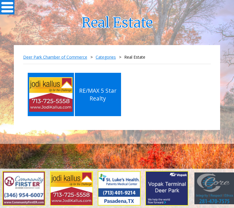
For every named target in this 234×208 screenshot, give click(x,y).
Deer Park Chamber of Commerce (55, 57)
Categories (106, 57)
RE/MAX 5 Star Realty (97, 94)
